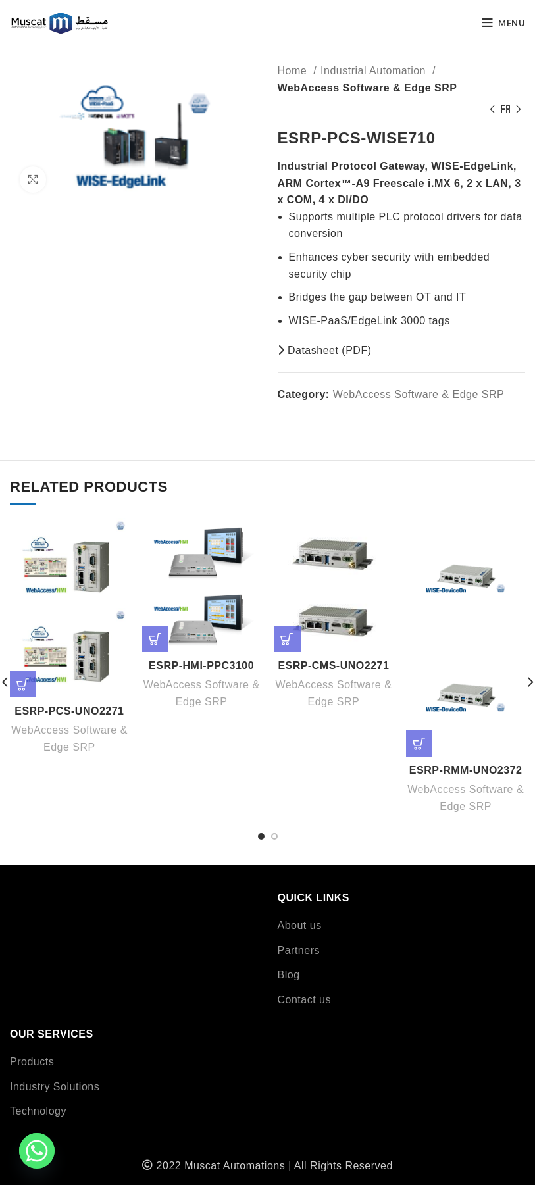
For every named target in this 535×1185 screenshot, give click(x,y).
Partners (299, 950)
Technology (38, 1111)
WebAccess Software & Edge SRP (367, 87)
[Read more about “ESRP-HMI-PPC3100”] (155, 639)
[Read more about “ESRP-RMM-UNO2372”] (419, 743)
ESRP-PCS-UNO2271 (69, 711)
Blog (289, 974)
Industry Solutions (54, 1086)
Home (294, 70)
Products (32, 1061)
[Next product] (518, 109)
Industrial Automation (374, 70)
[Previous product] (492, 109)
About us (300, 925)
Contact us (304, 999)
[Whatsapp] (37, 1151)
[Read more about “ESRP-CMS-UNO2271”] (287, 639)
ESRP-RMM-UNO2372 (465, 770)
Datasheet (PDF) (325, 350)
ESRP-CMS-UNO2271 (333, 665)
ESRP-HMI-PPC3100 (201, 665)
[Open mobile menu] (503, 23)
